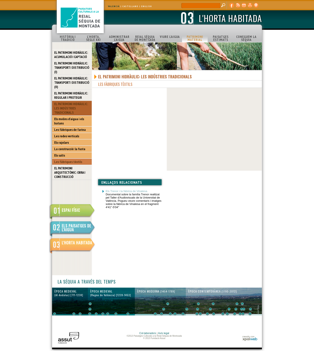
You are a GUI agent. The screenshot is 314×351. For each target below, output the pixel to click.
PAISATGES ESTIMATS (220, 38)
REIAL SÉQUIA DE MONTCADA (145, 38)
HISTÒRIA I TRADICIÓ (68, 38)
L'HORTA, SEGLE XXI (93, 38)
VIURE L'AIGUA (170, 37)
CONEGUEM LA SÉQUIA (246, 38)
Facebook (231, 5)
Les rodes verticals (66, 136)
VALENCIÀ (114, 6)
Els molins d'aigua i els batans (69, 121)
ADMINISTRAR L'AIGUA (119, 38)
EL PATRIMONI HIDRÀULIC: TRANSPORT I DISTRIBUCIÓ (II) (71, 82)
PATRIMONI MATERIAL (195, 38)
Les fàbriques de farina (70, 129)
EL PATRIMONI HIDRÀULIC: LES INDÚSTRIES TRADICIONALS (71, 108)
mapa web (249, 5)
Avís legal (163, 333)
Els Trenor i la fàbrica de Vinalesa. (127, 191)
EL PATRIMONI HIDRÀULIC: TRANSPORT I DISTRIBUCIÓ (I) (71, 67)
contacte (243, 5)
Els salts (59, 155)
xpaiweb (249, 338)
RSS (237, 5)
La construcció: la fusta (69, 149)
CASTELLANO (130, 6)
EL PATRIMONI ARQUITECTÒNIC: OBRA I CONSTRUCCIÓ (69, 172)
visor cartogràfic (255, 5)
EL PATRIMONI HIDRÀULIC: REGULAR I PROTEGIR (71, 95)
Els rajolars (61, 142)
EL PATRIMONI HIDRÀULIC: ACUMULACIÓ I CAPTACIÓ (71, 54)
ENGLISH (146, 6)
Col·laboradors (147, 333)
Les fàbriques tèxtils (68, 162)
